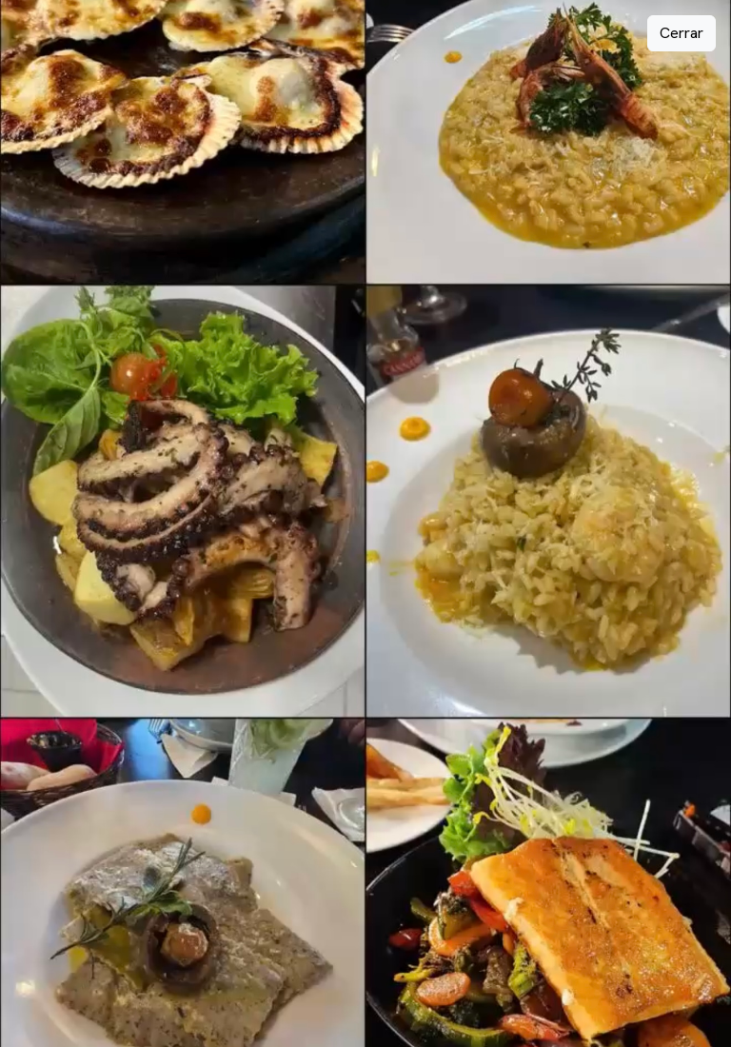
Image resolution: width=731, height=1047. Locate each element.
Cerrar (681, 33)
